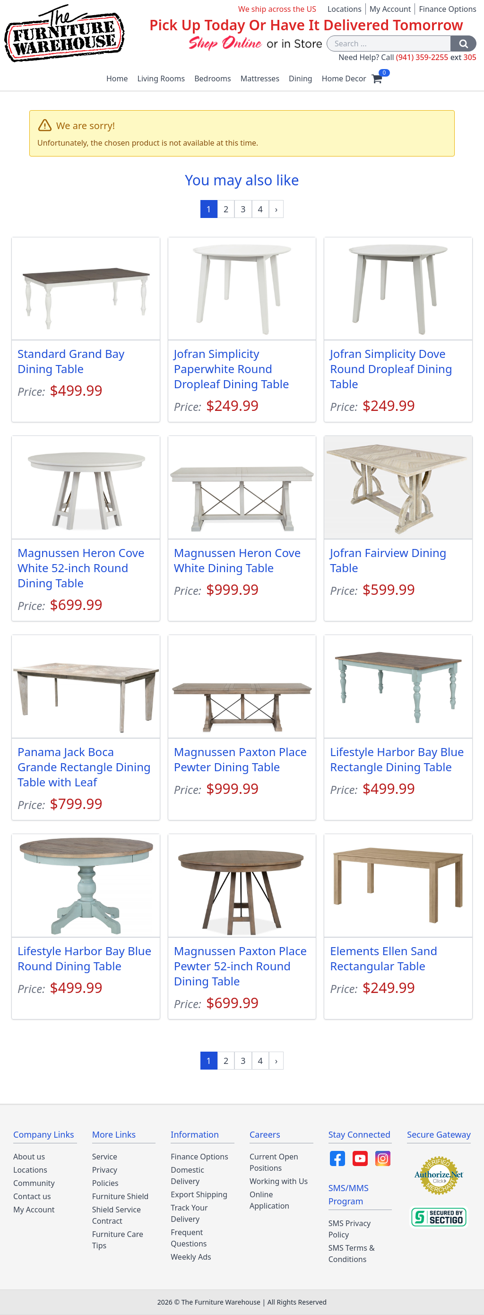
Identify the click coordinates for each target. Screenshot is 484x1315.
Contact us (32, 1196)
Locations (345, 9)
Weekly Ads (191, 1257)
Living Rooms (161, 78)
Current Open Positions (274, 1162)
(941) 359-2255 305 (436, 57)
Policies (105, 1183)
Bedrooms (212, 78)
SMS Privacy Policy (349, 1229)
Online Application (269, 1200)
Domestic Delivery (187, 1175)
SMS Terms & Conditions (351, 1253)
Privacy (104, 1170)
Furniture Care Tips (117, 1240)
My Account (390, 9)
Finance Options (447, 9)
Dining (300, 78)
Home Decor (344, 78)
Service (104, 1156)
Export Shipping (199, 1194)
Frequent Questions (189, 1238)
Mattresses (260, 78)
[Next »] (276, 209)
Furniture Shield (120, 1196)
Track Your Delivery (189, 1213)
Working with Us (279, 1181)
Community (34, 1183)
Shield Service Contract (116, 1215)
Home (117, 78)
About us (29, 1156)
